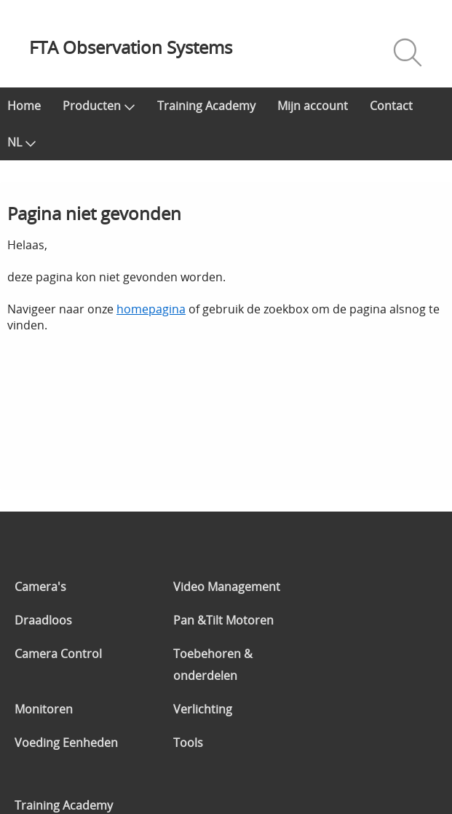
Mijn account (312, 106)
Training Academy (206, 106)
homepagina (151, 309)
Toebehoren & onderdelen (213, 665)
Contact (391, 106)
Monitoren (44, 709)
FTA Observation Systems (130, 47)
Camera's (40, 587)
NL (21, 142)
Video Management (226, 587)
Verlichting (202, 709)
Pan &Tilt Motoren (223, 620)
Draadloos (43, 620)
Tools (188, 743)
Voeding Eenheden (66, 743)
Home (24, 106)
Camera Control (58, 654)
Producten (99, 106)
